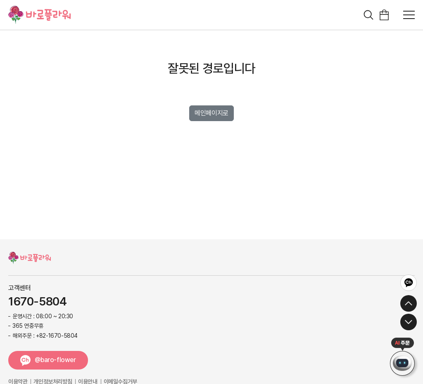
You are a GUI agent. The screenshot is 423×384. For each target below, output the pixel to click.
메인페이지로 (211, 113)
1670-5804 (37, 302)
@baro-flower (55, 360)
